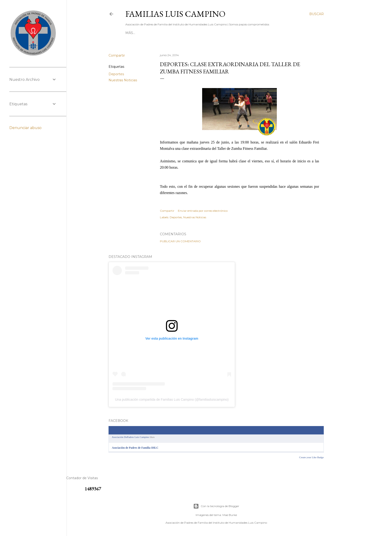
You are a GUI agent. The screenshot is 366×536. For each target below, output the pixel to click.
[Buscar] (316, 14)
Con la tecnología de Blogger (216, 506)
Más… (273, 33)
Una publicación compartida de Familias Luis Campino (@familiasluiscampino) (172, 399)
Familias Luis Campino (175, 13)
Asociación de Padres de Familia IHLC (135, 447)
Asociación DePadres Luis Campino (130, 437)
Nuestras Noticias (123, 80)
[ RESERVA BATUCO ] (187, 33)
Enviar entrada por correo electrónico (203, 210)
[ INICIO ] (133, 33)
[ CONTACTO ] (155, 33)
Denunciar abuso (25, 128)
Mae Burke (229, 515)
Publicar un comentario (180, 241)
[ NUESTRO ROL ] (223, 33)
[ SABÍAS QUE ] (253, 33)
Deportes (116, 74)
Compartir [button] (117, 55)
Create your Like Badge (311, 457)
